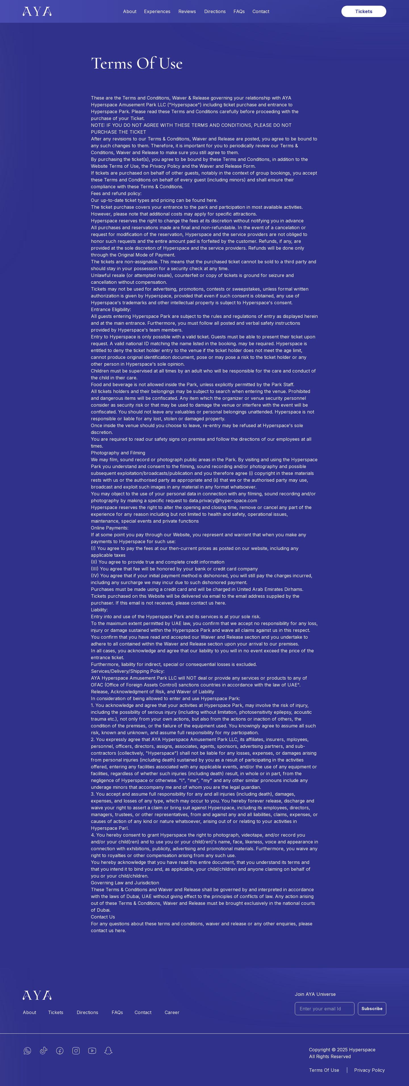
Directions (215, 11)
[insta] (76, 1050)
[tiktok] (43, 1050)
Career (172, 1012)
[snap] (108, 1050)
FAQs (239, 11)
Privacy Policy (369, 1070)
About (129, 11)
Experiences (157, 11)
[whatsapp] (27, 1050)
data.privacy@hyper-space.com (223, 500)
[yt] (92, 1050)
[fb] (59, 1050)
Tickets (55, 1012)
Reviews (187, 11)
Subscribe (372, 1008)
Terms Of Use (324, 1070)
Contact (261, 11)
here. (212, 200)
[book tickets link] (363, 11)
